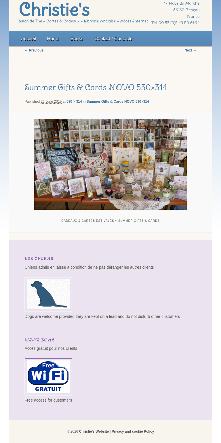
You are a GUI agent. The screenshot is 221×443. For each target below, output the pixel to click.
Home (53, 38)
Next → (190, 50)
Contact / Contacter (114, 38)
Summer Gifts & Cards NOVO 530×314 (118, 102)
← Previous (34, 50)
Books (77, 38)
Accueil (28, 38)
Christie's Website (94, 431)
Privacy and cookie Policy (133, 431)
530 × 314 (74, 102)
